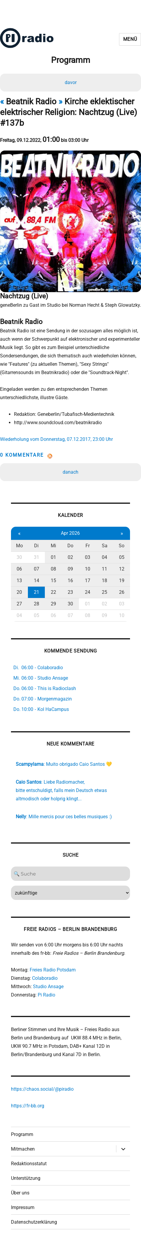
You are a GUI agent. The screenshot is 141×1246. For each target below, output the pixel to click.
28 (36, 604)
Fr (87, 545)
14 (36, 580)
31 (36, 557)
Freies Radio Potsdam (53, 970)
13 (19, 580)
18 (104, 580)
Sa (104, 545)
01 (53, 557)
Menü (130, 39)
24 (87, 592)
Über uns (20, 1193)
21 (36, 592)
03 (87, 557)
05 (121, 557)
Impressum (22, 1207)
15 (53, 580)
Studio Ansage (48, 986)
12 (121, 569)
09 (70, 569)
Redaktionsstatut (29, 1163)
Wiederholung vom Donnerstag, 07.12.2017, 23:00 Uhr (56, 439)
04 (104, 557)
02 (70, 557)
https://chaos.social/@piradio (42, 1089)
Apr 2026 (70, 533)
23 (70, 592)
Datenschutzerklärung (34, 1222)
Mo (19, 545)
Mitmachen (23, 1149)
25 (104, 592)
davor (71, 82)
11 (104, 569)
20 (19, 592)
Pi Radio (46, 995)
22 (53, 592)
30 (19, 557)
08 (53, 569)
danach (70, 472)
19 (121, 580)
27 (19, 604)
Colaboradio (45, 978)
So (121, 545)
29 (53, 604)
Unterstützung (25, 1178)
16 (70, 580)
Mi (53, 545)
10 (87, 569)
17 (87, 580)
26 (121, 592)
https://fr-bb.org (27, 1106)
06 (19, 569)
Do (70, 545)
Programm (22, 1134)
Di (36, 545)
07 (36, 569)
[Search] (70, 874)
